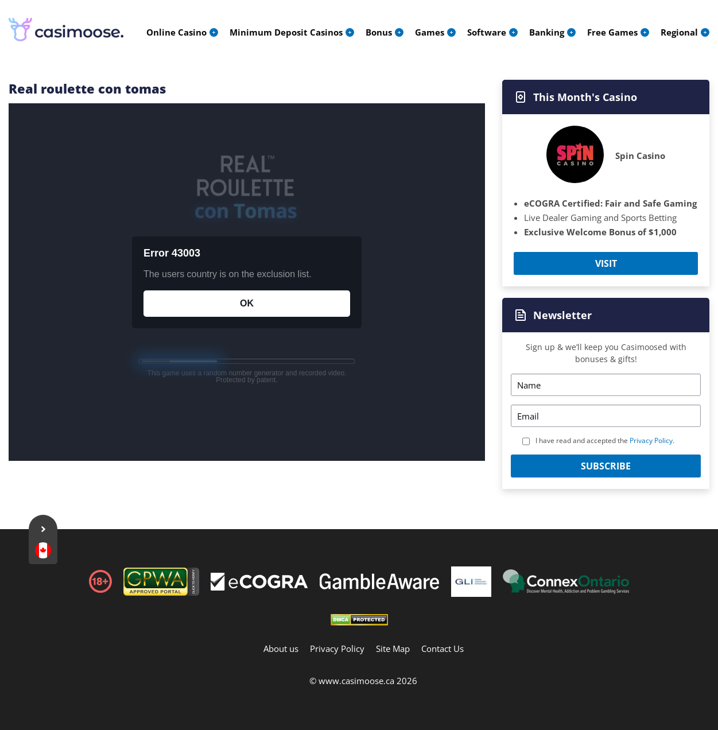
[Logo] (66, 30)
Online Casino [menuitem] (176, 32)
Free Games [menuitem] (612, 32)
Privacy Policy (651, 440)
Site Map (393, 648)
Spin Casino (640, 155)
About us (280, 648)
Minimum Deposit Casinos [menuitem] (286, 32)
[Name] (606, 385)
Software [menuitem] (486, 32)
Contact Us (442, 648)
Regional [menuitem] (679, 32)
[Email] (606, 416)
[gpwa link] (161, 592)
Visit (606, 263)
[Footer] (259, 583)
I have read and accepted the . (604, 440)
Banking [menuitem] (546, 32)
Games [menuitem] (429, 32)
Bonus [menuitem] (379, 32)
